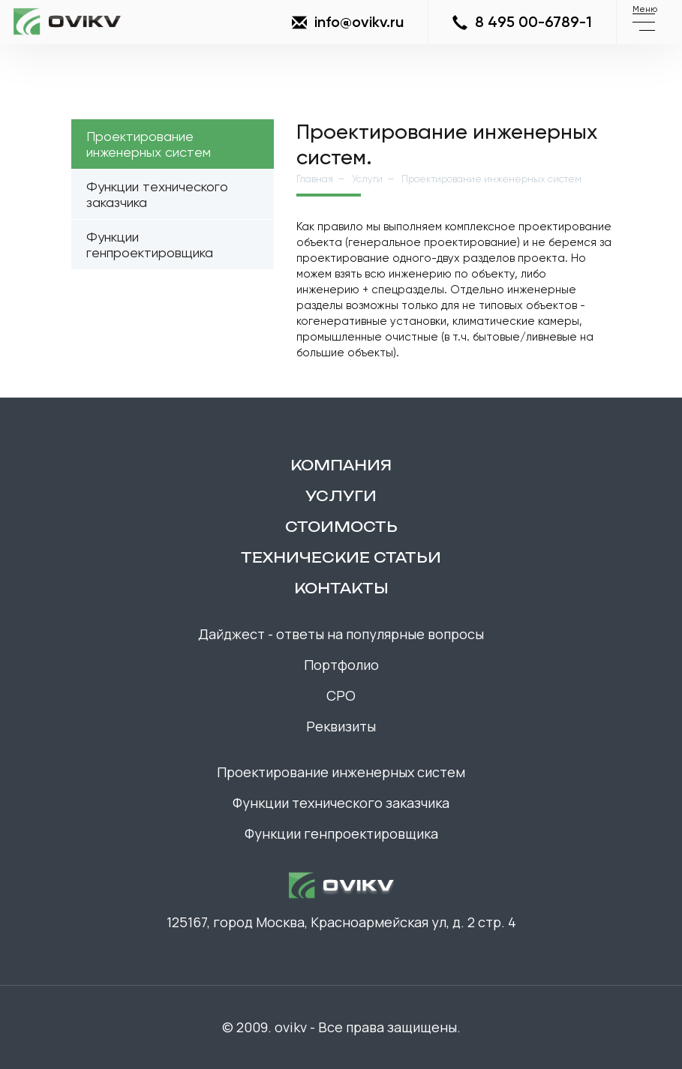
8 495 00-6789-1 (522, 22)
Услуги (367, 179)
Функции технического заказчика (157, 194)
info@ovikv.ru (348, 22)
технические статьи (341, 557)
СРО (341, 695)
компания (341, 465)
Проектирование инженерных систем (148, 144)
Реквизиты (341, 726)
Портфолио (341, 665)
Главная (314, 179)
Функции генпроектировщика (149, 244)
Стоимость (341, 526)
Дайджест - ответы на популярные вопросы (341, 634)
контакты (341, 588)
